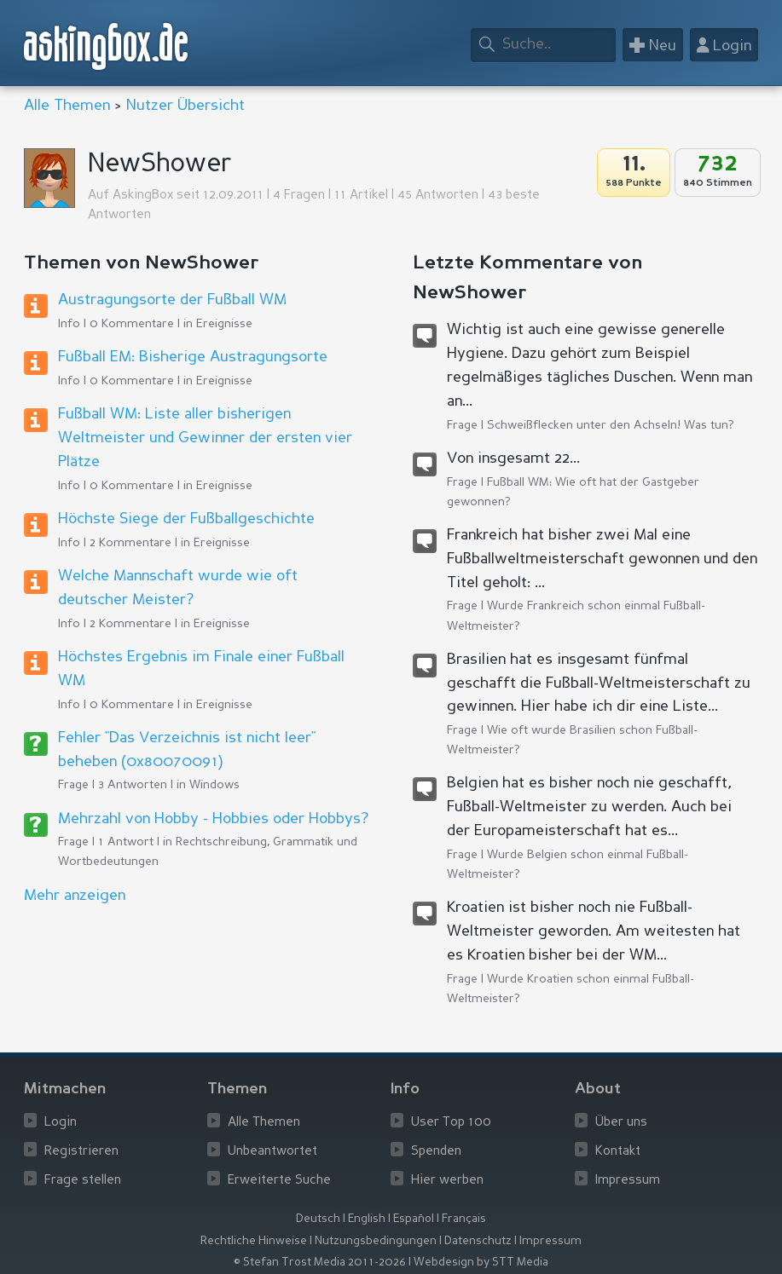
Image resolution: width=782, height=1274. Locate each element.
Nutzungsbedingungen (376, 1241)
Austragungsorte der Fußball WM (172, 300)
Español (413, 1219)
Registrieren (81, 1151)
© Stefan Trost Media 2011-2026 (320, 1262)
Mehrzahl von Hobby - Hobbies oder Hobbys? (213, 819)
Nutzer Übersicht (185, 105)
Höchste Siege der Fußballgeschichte (186, 519)
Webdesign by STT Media (481, 1262)
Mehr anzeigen (74, 895)
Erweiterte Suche (279, 1180)
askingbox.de (106, 46)
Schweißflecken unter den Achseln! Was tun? (610, 425)
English (366, 1219)
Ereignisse (224, 324)
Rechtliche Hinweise (253, 1241)
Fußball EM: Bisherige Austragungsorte (192, 357)
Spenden (436, 1151)
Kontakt (617, 1151)
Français (464, 1219)
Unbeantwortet (272, 1151)
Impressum (627, 1180)
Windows (214, 785)
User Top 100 (451, 1122)
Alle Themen (67, 105)
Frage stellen (82, 1180)
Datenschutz (478, 1241)
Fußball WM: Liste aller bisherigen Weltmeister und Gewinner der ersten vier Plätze (205, 438)
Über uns (621, 1122)
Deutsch (318, 1219)
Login (60, 1122)
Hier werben (447, 1180)
